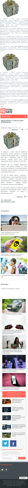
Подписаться (22, 458)
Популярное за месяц (14, 395)
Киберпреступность (6, 202)
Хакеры (13, 202)
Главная (3, 124)
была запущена (19, 46)
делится (2, 26)
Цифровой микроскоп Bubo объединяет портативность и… (18, 401)
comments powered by (10, 288)
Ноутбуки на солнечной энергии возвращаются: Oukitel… (18, 434)
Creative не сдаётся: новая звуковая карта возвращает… (18, 409)
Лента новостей (17, 122)
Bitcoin (6, 200)
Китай (9, 200)
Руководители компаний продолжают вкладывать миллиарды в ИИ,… (19, 426)
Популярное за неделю (14, 392)
